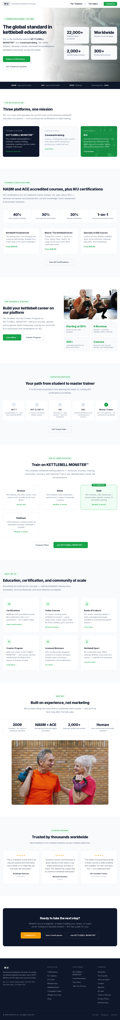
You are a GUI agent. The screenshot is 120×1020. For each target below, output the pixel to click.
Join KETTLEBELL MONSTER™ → (71, 545)
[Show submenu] (85, 3)
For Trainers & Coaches (16, 67)
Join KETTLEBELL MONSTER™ (83, 935)
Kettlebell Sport (53, 987)
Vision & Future (103, 980)
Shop (49, 999)
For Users (93, 4)
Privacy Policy (103, 999)
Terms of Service (104, 995)
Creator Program (33, 337)
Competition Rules (54, 991)
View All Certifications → (60, 262)
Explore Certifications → (16, 59)
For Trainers (76, 4)
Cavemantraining (79, 978)
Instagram (104, 1015)
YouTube (95, 1015)
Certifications (52, 972)
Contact (101, 983)
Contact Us (110, 4)
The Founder (103, 976)
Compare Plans (42, 545)
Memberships (52, 983)
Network (101, 987)
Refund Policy (103, 1003)
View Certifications (54, 935)
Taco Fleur (77, 982)
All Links (101, 991)
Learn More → (12, 337)
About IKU (101, 972)
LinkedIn (114, 1015)
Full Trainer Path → (60, 429)
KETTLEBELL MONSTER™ (77, 973)
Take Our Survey (79, 986)
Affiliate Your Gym (54, 995)
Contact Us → (31, 935)
